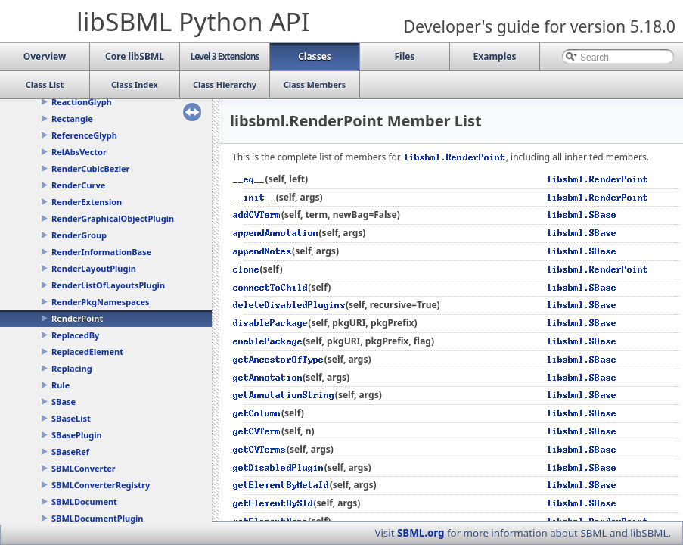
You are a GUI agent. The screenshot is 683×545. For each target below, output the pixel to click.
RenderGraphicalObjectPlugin (112, 218)
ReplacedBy (75, 335)
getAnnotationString (284, 395)
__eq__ (249, 179)
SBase (63, 401)
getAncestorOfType (278, 359)
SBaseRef (70, 451)
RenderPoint (77, 318)
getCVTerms (260, 449)
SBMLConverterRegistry (100, 484)
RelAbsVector (79, 151)
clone (246, 269)
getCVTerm (257, 431)
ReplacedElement (87, 351)
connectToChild (270, 287)
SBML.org (421, 533)
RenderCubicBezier (90, 168)
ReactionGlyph (81, 101)
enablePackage (268, 341)
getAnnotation (268, 377)
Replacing (71, 368)
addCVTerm (257, 215)
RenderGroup (79, 235)
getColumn (257, 413)
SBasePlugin (76, 435)
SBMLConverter (83, 468)
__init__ (254, 197)
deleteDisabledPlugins (289, 305)
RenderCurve (78, 185)
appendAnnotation (276, 233)
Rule (60, 385)
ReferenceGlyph (84, 135)
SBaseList (71, 418)
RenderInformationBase (101, 251)
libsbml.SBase (581, 215)
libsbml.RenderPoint (455, 157)
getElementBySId (273, 503)
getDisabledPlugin (278, 467)
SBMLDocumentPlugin (97, 518)
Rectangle (72, 118)
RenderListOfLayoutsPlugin (108, 285)
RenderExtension (86, 201)
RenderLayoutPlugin (93, 268)
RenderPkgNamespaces (100, 301)
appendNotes (262, 251)
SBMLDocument (84, 501)
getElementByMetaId (281, 485)
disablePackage (270, 323)
